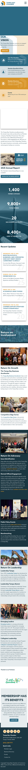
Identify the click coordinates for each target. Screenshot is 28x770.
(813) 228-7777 (8, 743)
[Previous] (7, 679)
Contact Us (7, 757)
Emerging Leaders (6, 624)
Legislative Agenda (11, 469)
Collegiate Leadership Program (9, 645)
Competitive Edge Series (9, 417)
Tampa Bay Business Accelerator (12, 376)
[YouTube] (18, 731)
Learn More (14, 720)
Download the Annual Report (10, 176)
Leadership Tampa (12, 573)
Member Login (8, 749)
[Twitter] (8, 731)
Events (6, 754)
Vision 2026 (5, 50)
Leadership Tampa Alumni (12, 590)
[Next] (20, 679)
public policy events (15, 525)
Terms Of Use (8, 765)
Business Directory (9, 752)
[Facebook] (4, 731)
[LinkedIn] (15, 731)
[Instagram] (11, 731)
